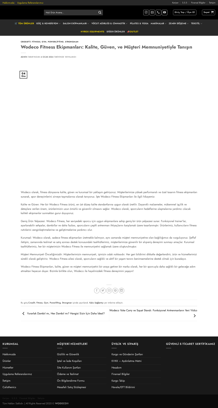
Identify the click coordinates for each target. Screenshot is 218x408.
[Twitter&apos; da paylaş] (103, 290)
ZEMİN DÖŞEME (179, 23)
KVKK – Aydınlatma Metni (127, 361)
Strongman (72, 41)
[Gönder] (100, 12)
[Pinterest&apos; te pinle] (115, 290)
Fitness (36, 41)
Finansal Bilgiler (198, 2)
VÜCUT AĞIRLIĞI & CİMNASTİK (109, 23)
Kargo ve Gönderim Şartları (127, 354)
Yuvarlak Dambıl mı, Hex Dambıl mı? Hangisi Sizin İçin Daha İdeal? (63, 313)
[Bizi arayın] (158, 12)
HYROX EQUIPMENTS (92, 31)
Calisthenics (9, 387)
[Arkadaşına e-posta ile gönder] (109, 290)
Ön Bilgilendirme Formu (70, 381)
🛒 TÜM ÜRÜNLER (24, 23)
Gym (44, 41)
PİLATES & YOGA (139, 23)
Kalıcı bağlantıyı (96, 302)
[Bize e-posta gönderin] (152, 12)
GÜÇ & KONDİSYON (48, 23)
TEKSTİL (196, 23)
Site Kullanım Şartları (69, 368)
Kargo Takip (118, 381)
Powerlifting (56, 41)
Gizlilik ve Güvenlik (68, 354)
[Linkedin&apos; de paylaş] (121, 290)
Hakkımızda (8, 2)
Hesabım (116, 368)
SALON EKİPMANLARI (76, 23)
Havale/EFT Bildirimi (123, 387)
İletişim (212, 2)
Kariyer (175, 2)
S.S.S (184, 2)
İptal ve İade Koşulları (69, 361)
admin (24, 57)
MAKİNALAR (158, 23)
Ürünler (7, 361)
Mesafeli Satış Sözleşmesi (71, 387)
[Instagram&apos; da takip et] (146, 12)
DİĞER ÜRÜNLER (115, 31)
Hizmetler (8, 368)
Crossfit (25, 41)
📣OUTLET (132, 31)
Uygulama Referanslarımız (30, 2)
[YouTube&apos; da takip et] (164, 12)
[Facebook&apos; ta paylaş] (97, 290)
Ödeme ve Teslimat (68, 374)
